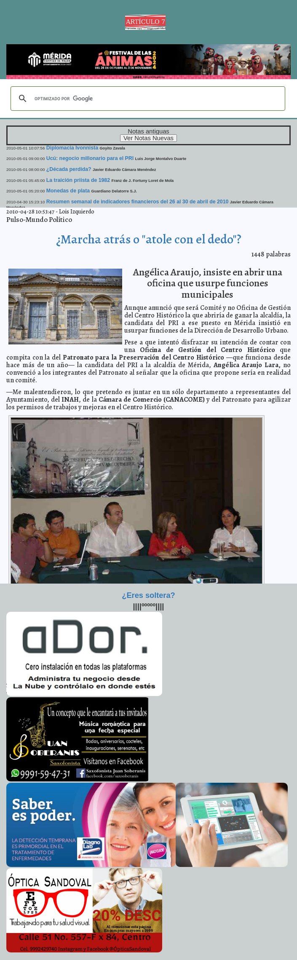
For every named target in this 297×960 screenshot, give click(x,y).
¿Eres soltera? (148, 595)
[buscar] (147, 98)
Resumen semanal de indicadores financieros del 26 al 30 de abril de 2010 (137, 202)
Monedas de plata (68, 191)
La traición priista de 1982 (78, 180)
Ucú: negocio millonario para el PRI (90, 158)
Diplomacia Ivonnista (72, 148)
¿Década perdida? (68, 169)
